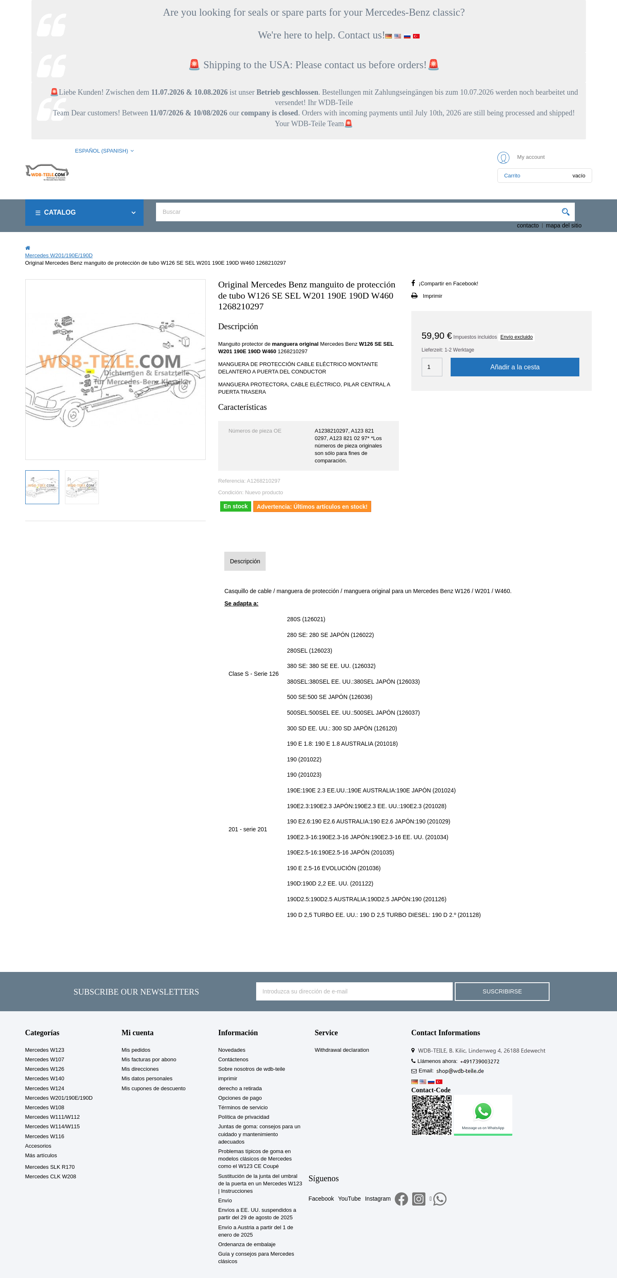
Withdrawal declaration (342, 1050)
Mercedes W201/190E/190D (59, 1098)
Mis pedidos (136, 1050)
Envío (225, 1200)
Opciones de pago (240, 1098)
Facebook (321, 1198)
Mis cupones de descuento (154, 1088)
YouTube (349, 1198)
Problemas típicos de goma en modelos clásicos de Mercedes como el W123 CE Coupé (255, 1158)
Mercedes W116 (45, 1136)
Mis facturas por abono (149, 1059)
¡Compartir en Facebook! (448, 283)
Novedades (231, 1050)
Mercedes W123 (45, 1050)
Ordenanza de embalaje (247, 1244)
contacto (528, 225)
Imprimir (432, 296)
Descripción (245, 561)
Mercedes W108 (45, 1107)
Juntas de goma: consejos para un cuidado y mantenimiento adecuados (259, 1133)
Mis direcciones (140, 1069)
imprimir (227, 1078)
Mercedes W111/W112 (52, 1117)
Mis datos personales (147, 1078)
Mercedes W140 (45, 1078)
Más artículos (41, 1155)
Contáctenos (233, 1059)
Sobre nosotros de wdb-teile (251, 1069)
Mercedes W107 (45, 1059)
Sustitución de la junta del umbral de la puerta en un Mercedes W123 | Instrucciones (260, 1183)
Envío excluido (516, 337)
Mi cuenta (138, 1033)
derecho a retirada (240, 1088)
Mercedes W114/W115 (52, 1126)
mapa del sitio (563, 225)
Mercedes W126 (45, 1069)
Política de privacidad (243, 1117)
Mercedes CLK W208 (51, 1176)
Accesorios (38, 1146)
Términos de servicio (243, 1107)
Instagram (378, 1198)
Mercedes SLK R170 (50, 1167)
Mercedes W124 (45, 1088)
